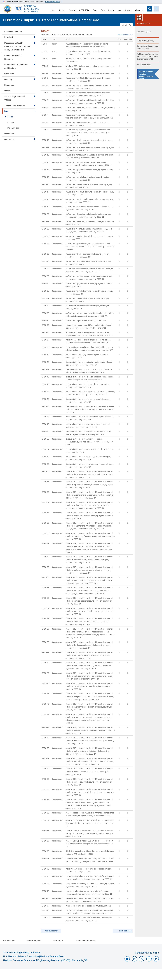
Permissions (9, 940)
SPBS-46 (45, 406)
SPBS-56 (45, 492)
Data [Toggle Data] (6, 111)
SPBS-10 (45, 140)
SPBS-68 (45, 619)
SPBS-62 (45, 557)
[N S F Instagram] (134, 958)
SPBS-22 (45, 229)
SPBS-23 (45, 236)
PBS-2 (44, 51)
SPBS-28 (45, 276)
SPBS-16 (45, 184)
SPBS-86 (45, 813)
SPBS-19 (45, 207)
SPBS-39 (45, 355)
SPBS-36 (45, 332)
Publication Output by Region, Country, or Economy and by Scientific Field (17, 46)
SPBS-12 (45, 155)
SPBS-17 (45, 192)
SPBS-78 (45, 727)
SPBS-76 (45, 704)
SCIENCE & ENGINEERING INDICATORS (31, 9)
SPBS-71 (45, 652)
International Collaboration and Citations (16, 66)
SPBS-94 (45, 884)
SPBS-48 (45, 424)
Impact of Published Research (13, 57)
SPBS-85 (45, 800)
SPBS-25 (45, 254)
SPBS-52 (45, 457)
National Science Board (52, 956)
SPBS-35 (45, 325)
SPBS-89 (45, 841)
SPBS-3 (45, 85)
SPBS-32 (45, 306)
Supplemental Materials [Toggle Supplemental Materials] (14, 105)
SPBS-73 (45, 673)
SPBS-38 (45, 347)
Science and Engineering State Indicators (147, 47)
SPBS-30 (45, 291)
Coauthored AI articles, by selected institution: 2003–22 (88, 906)
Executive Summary (13, 31)
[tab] (18, 31)
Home (52, 10)
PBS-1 (44, 44)
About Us (139, 10)
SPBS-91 (45, 858)
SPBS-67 (45, 608)
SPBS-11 (45, 147)
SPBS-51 (45, 449)
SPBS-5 (45, 100)
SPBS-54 (45, 471)
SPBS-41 (45, 369)
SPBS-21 (45, 221)
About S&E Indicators (85, 940)
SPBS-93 (45, 876)
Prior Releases (34, 940)
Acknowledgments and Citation (14, 98)
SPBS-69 (45, 629)
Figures (10, 122)
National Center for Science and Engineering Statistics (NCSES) (36, 960)
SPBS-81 (45, 758)
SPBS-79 (45, 738)
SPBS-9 (45, 130)
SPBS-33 (45, 313)
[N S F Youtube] (127, 958)
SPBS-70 (45, 642)
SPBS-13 (45, 162)
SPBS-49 (45, 431)
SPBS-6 (45, 107)
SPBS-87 (45, 820)
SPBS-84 (45, 789)
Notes (7, 91)
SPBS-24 (45, 244)
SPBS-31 (45, 298)
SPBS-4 (45, 93)
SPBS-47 (45, 417)
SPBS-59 (45, 523)
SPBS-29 (45, 283)
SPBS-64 (45, 577)
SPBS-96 (45, 898)
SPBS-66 (45, 598)
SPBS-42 (45, 377)
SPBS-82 (45, 769)
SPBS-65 (45, 588)
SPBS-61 (45, 544)
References (9, 85)
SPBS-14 (45, 170)
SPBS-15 (45, 177)
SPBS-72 (45, 663)
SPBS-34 (45, 320)
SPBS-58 (45, 513)
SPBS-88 (45, 830)
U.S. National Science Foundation (21, 956)
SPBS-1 (45, 73)
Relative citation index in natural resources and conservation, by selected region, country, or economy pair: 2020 (89, 442)
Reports (62, 10)
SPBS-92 (45, 869)
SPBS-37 (45, 340)
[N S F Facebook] (149, 958)
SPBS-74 (45, 683)
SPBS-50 (45, 439)
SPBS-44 (45, 392)
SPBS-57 (45, 502)
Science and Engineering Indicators (21, 952)
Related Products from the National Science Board (146, 75)
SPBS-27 (45, 269)
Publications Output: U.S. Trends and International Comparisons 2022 (147, 56)
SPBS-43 (45, 384)
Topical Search (107, 10)
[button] (156, 8)
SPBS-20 (45, 214)
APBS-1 (45, 66)
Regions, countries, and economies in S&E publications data (89, 73)
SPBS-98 (45, 910)
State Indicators (124, 10)
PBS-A (44, 59)
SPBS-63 (45, 567)
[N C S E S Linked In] (156, 958)
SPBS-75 (45, 694)
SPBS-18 (45, 199)
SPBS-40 (45, 362)
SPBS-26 (45, 261)
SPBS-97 (45, 906)
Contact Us (9, 139)
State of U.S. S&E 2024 (79, 10)
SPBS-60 (45, 533)
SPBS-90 (45, 851)
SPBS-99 (45, 918)
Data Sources (13, 128)
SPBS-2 (45, 78)
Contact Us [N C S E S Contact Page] (58, 940)
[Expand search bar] (149, 8)
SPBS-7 (45, 115)
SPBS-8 (45, 122)
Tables (10, 117)
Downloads (9, 133)
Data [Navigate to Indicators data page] (95, 10)
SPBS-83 (45, 779)
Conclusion (9, 74)
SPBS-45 (45, 399)
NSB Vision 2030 (144, 65)
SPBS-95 (45, 891)
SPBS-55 (45, 482)
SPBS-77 (45, 714)
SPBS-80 (45, 748)
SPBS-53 (45, 464)
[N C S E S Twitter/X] (141, 958)
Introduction (9, 37)
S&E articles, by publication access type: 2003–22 (85, 320)
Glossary (8, 79)
